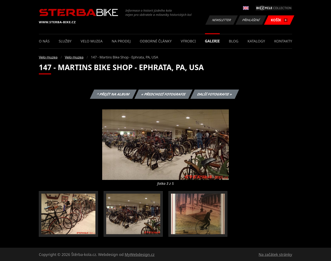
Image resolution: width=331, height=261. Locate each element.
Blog (233, 41)
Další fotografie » (214, 94)
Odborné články (156, 41)
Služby (65, 41)
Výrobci (188, 41)
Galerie (212, 41)
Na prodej (121, 41)
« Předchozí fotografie (163, 94)
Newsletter (221, 20)
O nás (44, 41)
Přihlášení (250, 20)
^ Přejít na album (113, 94)
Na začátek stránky (275, 254)
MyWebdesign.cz (140, 254)
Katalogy (256, 41)
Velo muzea (92, 41)
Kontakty (283, 41)
